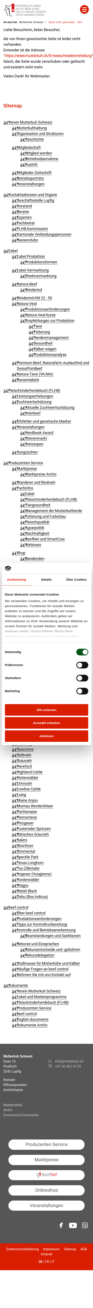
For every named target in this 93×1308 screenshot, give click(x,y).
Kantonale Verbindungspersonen (44, 234)
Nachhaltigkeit (37, 533)
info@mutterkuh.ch (69, 1061)
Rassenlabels (28, 380)
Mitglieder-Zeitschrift (34, 172)
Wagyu (22, 885)
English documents (32, 1019)
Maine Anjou (27, 800)
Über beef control (31, 913)
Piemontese (27, 817)
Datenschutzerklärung (22, 1249)
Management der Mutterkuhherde (53, 510)
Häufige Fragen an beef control (42, 969)
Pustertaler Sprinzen (34, 828)
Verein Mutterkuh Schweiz (30, 122)
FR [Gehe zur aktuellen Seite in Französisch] (47, 1262)
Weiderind (33, 289)
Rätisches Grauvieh (33, 834)
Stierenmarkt (36, 438)
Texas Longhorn (30, 862)
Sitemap (70, 1249)
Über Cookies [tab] (76, 579)
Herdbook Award (39, 432)
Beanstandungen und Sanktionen (53, 935)
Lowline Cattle (29, 789)
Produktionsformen (41, 262)
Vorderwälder (28, 879)
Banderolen (34, 558)
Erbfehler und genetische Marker (44, 421)
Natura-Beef (27, 284)
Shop (21, 553)
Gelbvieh (24, 755)
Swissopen (34, 444)
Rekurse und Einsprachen (38, 944)
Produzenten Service (25, 463)
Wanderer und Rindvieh (36, 482)
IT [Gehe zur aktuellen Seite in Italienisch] (53, 1262)
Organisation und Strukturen (40, 133)
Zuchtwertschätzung (34, 402)
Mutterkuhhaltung (32, 128)
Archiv (8, 1110)
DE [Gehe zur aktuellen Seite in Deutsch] (41, 1262)
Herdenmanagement (51, 337)
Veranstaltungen (31, 184)
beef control (18, 907)
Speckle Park (27, 857)
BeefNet (46, 1175)
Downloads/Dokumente (21, 1115)
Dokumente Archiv (32, 1025)
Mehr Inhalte (84, 9)
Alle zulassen (46, 710)
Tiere (38, 326)
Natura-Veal (27, 303)
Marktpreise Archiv (41, 474)
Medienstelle (12, 1105)
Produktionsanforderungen (47, 309)
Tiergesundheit (37, 505)
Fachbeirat (26, 223)
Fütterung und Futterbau (45, 516)
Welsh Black (27, 891)
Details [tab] (46, 579)
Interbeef (33, 413)
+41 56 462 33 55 (68, 1066)
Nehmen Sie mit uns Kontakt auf (44, 974)
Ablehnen (46, 736)
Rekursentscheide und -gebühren (52, 949)
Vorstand (24, 206)
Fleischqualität (37, 522)
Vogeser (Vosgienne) (34, 874)
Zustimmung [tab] (16, 579)
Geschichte (34, 139)
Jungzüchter (27, 452)
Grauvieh (24, 760)
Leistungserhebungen (35, 396)
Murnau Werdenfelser (35, 806)
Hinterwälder (27, 777)
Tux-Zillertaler (28, 868)
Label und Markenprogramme (42, 996)
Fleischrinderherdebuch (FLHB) (51, 499)
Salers (22, 840)
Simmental (26, 851)
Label (13, 250)
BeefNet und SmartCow (45, 539)
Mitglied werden (38, 153)
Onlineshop (46, 1190)
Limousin (24, 783)
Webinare (33, 544)
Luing (21, 794)
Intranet (46, 1254)
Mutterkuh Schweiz (31, 22)
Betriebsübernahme (41, 159)
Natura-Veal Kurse (40, 315)
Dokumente (18, 985)
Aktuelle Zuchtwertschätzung (49, 407)
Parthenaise (27, 811)
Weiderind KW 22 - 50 (34, 298)
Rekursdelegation (39, 955)
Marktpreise (27, 468)
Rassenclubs (27, 240)
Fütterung (42, 332)
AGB (83, 1249)
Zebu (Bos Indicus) (32, 896)
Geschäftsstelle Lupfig (35, 200)
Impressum (51, 1249)
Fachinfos (25, 488)
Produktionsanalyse (50, 354)
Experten (24, 217)
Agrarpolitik (34, 527)
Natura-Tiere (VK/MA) (35, 374)
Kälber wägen (45, 349)
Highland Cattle (30, 772)
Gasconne (25, 749)
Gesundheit (43, 343)
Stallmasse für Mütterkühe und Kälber (48, 963)
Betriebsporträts (30, 178)
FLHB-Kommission (32, 228)
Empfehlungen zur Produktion (50, 320)
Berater (23, 211)
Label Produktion (31, 256)
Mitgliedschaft (29, 147)
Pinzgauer (25, 823)
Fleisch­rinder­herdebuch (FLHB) (34, 390)
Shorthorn (25, 845)
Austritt (31, 164)
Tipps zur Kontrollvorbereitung (42, 924)
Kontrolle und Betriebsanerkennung (46, 930)
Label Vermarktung (33, 270)
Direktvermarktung (40, 276)
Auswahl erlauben (46, 723)
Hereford (24, 766)
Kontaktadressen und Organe (32, 194)
